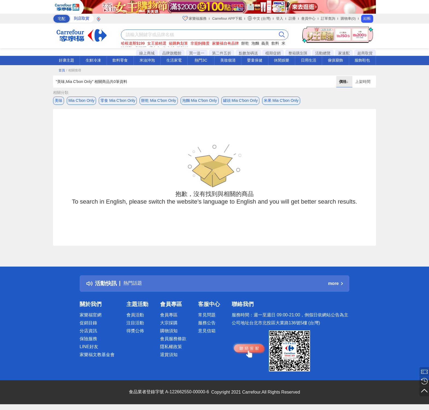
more (335, 284)
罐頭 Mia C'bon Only (240, 100)
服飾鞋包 (362, 60)
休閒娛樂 (281, 60)
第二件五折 (221, 53)
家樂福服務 (194, 18)
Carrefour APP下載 (227, 18)
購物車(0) (348, 18)
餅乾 (245, 43)
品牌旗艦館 (171, 53)
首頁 (62, 70)
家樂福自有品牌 (225, 43)
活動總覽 (323, 53)
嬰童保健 (254, 60)
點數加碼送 (248, 53)
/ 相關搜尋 (73, 70)
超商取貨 (365, 53)
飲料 (275, 43)
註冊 (292, 18)
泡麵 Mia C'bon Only (199, 100)
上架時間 (362, 81)
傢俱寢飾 (335, 60)
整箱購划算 (298, 53)
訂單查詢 (328, 18)
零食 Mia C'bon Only (117, 100)
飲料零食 (120, 60)
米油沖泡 (147, 60)
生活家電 (174, 60)
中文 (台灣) (259, 18)
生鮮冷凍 (93, 60)
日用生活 (308, 60)
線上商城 (147, 53)
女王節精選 (156, 43)
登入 (279, 18)
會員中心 (308, 18)
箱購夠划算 (178, 43)
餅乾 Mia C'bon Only (158, 100)
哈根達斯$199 (133, 43)
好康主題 (66, 60)
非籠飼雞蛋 (200, 43)
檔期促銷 (273, 53)
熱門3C (201, 60)
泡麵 (255, 43)
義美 (265, 43)
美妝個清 (228, 60)
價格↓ (344, 81)
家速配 (344, 53)
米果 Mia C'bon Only (281, 100)
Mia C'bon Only (81, 100)
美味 (58, 100)
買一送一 (196, 53)
